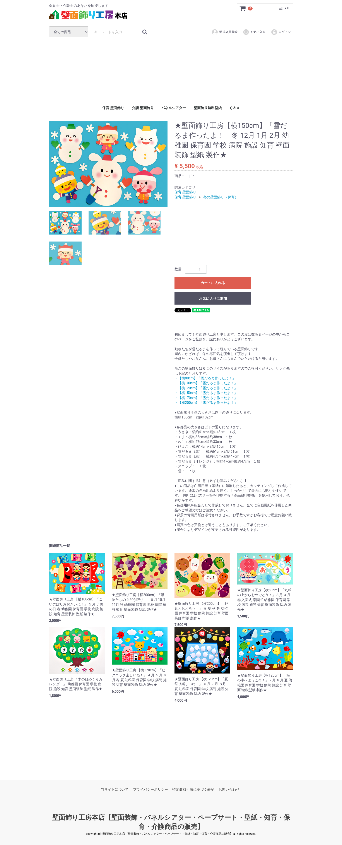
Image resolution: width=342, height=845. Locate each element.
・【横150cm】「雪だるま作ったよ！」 (206, 393)
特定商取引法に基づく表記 (193, 789)
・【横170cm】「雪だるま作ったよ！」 (206, 398)
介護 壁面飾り (143, 108)
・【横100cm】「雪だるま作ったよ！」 (206, 383)
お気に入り (254, 32)
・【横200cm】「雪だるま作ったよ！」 (206, 403)
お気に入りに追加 (213, 299)
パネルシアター (173, 108)
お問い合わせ (229, 789)
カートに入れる (213, 283)
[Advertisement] (171, 69)
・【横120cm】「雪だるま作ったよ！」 (206, 388)
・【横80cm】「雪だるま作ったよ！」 (205, 378)
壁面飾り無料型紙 (208, 108)
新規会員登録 (225, 32)
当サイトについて (115, 789)
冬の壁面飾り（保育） (220, 197)
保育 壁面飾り (113, 108)
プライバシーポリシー (150, 789)
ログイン (281, 32)
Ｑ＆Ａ (234, 108)
